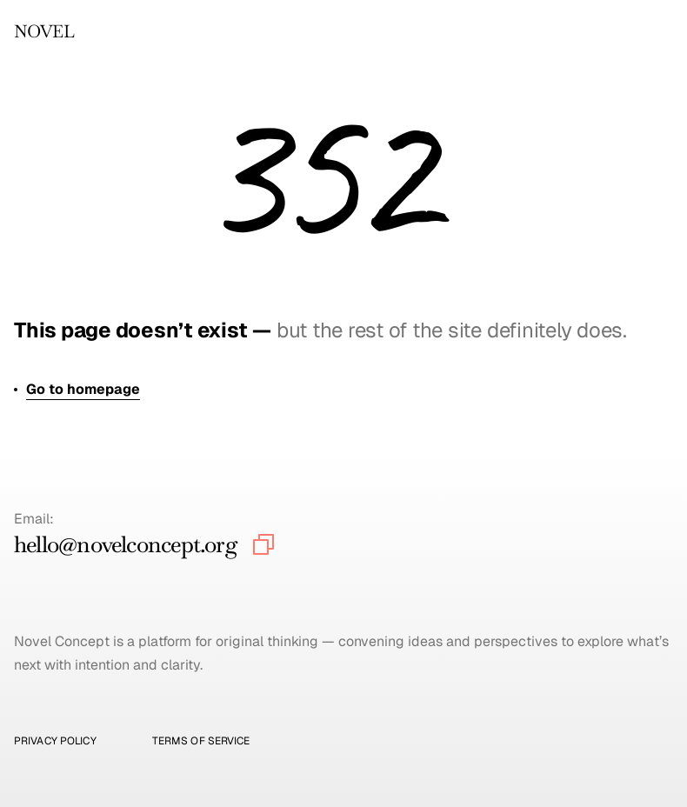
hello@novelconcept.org (125, 544)
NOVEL (44, 31)
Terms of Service (201, 741)
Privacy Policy (55, 741)
